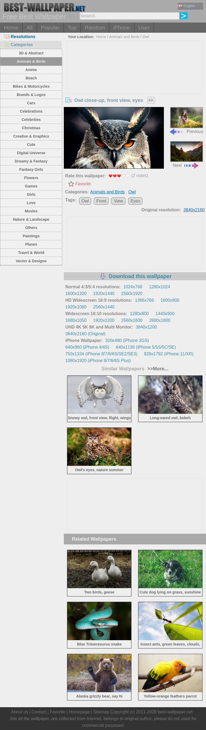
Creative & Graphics (31, 136)
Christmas (31, 128)
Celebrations (31, 111)
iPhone (121, 28)
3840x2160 (194, 210)
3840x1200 (146, 327)
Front (101, 201)
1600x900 (169, 300)
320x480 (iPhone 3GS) (127, 340)
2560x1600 (131, 320)
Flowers (31, 178)
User (144, 28)
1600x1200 (75, 293)
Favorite (83, 184)
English (186, 6)
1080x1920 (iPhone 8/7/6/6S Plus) (98, 360)
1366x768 (144, 300)
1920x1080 (75, 307)
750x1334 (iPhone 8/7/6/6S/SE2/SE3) (101, 354)
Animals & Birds (31, 61)
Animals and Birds (124, 37)
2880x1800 (159, 320)
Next (186, 154)
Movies (31, 211)
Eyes (135, 201)
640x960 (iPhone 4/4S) (87, 347)
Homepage (79, 712)
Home (11, 28)
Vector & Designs (31, 261)
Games (31, 186)
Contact (38, 712)
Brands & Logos (31, 95)
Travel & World (31, 252)
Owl (145, 37)
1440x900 (165, 313)
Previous (186, 120)
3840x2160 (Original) (85, 333)
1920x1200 (104, 320)
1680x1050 (75, 320)
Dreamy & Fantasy (31, 161)
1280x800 (139, 313)
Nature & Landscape (31, 219)
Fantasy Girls (31, 169)
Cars (31, 103)
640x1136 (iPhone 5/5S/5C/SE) (146, 347)
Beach (31, 78)
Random (95, 28)
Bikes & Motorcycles (31, 86)
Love (31, 203)
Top (72, 28)
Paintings (31, 236)
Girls (31, 194)
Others (31, 228)
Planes (31, 244)
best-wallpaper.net (175, 712)
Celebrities (31, 119)
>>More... (157, 368)
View (118, 201)
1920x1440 (104, 293)
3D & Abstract (31, 53)
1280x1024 (159, 287)
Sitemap (101, 712)
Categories (18, 44)
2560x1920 (131, 293)
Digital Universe (31, 153)
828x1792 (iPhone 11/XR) (168, 354)
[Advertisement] (135, 81)
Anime (31, 70)
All (29, 28)
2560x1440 (104, 307)
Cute (31, 144)
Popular (50, 28)
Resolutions (19, 36)
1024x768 (132, 287)
